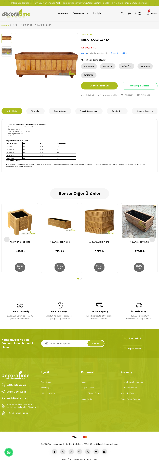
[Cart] (151, 13)
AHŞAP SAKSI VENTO (139, 242)
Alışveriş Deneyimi (145, 111)
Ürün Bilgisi (12, 111)
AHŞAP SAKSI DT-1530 (20, 242)
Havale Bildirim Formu (91, 393)
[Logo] (16, 13)
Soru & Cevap (60, 111)
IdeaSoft (65, 459)
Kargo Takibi (86, 399)
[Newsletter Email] (72, 343)
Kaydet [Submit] (95, 343)
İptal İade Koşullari (129, 393)
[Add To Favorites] (107, 95)
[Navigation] (80, 13)
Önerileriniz (117, 111)
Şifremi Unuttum (48, 393)
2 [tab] (81, 279)
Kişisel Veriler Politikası (130, 399)
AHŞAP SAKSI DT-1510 (99, 242)
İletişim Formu (87, 387)
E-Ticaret (73, 459)
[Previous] (7, 239)
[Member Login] (138, 13)
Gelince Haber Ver (99, 86)
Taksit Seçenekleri (119, 53)
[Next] (152, 239)
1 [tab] (78, 279)
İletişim (84, 382)
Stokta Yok (20, 267)
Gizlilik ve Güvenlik (129, 387)
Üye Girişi (45, 387)
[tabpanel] (20, 238)
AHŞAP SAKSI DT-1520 (60, 242)
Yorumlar (35, 111)
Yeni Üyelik (46, 382)
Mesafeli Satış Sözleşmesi (132, 382)
